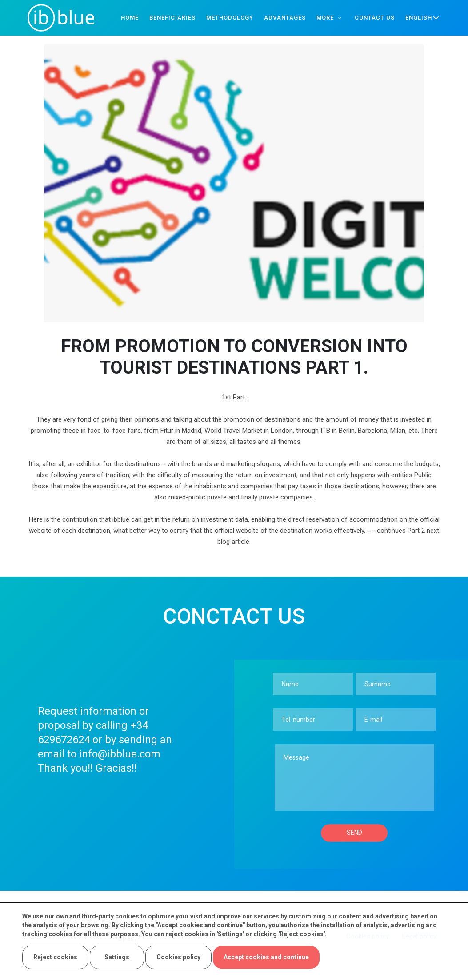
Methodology (229, 17)
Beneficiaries (172, 17)
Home (130, 17)
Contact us (375, 17)
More (325, 17)
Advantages (285, 17)
